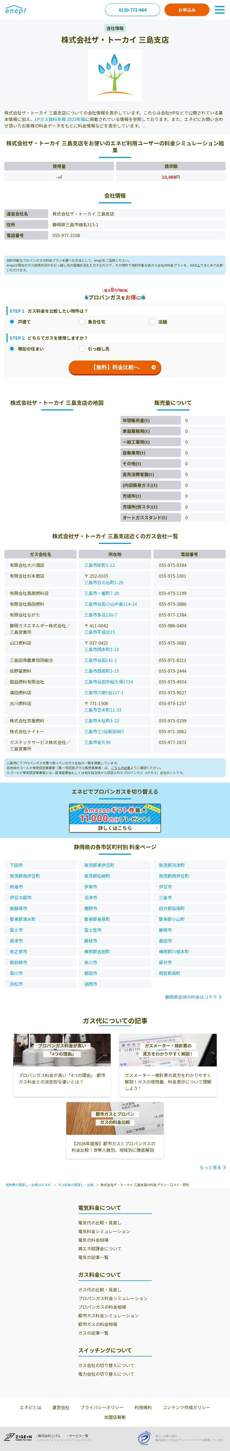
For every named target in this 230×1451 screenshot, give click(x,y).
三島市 (165, 897)
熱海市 (16, 886)
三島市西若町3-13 (101, 671)
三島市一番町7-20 (101, 593)
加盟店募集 (115, 1417)
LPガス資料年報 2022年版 (60, 119)
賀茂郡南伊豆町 (25, 876)
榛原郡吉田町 (97, 951)
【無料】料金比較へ (123, 367)
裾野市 (90, 908)
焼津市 (16, 940)
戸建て (20, 321)
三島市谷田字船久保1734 (108, 681)
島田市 (165, 940)
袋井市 (165, 962)
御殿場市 (18, 908)
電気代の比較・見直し (99, 1222)
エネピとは (30, 1407)
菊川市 (16, 973)
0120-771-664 (132, 9)
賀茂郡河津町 (172, 865)
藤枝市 (90, 940)
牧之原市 (18, 951)
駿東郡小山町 (172, 919)
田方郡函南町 (172, 908)
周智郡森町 (169, 973)
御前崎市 (18, 962)
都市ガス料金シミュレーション (108, 1315)
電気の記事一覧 (93, 1257)
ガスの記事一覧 (93, 1332)
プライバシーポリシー (102, 1407)
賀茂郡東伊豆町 (99, 865)
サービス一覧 (78, 1436)
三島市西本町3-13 (101, 649)
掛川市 (90, 962)
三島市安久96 (97, 742)
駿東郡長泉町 (97, 919)
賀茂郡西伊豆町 (174, 876)
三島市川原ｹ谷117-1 (104, 692)
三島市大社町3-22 (101, 720)
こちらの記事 (120, 767)
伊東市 (90, 886)
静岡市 (165, 930)
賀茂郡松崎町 (97, 876)
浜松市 (16, 984)
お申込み (187, 9)
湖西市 (90, 984)
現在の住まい (26, 348)
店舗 (158, 321)
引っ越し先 (94, 348)
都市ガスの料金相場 (97, 1324)
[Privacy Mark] (146, 1438)
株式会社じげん (49, 1436)
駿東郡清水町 (23, 919)
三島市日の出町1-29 (103, 582)
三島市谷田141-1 (100, 660)
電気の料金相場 (93, 1240)
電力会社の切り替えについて (106, 1374)
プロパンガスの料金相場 (102, 1307)
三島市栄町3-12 (99, 565)
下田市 (16, 865)
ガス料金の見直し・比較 (76, 1184)
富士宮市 (92, 930)
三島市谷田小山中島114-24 (110, 604)
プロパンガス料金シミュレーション (113, 1298)
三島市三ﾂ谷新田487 (104, 731)
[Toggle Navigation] (220, 10)
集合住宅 (92, 321)
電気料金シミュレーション (104, 1231)
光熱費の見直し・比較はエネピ (28, 1184)
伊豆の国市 (20, 897)
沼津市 (90, 897)
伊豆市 (165, 886)
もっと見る (210, 1167)
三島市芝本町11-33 (102, 709)
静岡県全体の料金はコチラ (191, 997)
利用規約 (143, 1407)
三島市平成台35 (99, 632)
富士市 (16, 930)
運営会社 (61, 1407)
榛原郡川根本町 (174, 951)
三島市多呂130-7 (100, 614)
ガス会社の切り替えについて (106, 1365)
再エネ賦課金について (99, 1248)
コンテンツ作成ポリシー (186, 1407)
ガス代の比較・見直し (99, 1289)
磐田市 (90, 973)
